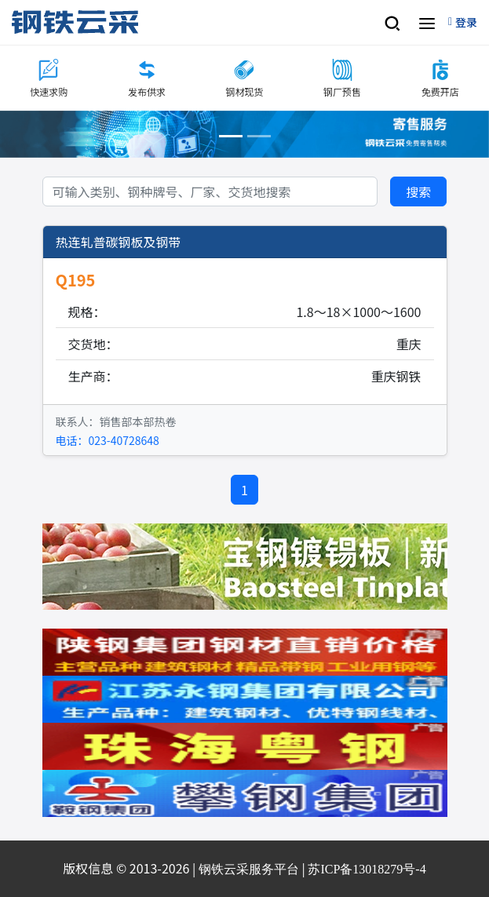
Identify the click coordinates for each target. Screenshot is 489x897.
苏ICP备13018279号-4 (366, 869)
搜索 (418, 191)
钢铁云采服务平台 (249, 869)
